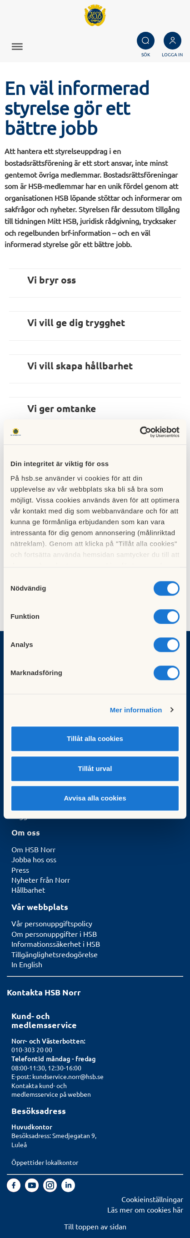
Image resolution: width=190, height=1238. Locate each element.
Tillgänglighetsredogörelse (54, 954)
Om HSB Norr (33, 849)
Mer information (136, 710)
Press (20, 869)
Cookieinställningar (152, 1198)
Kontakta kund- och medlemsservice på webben (51, 1090)
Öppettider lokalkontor (44, 1162)
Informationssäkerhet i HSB (55, 943)
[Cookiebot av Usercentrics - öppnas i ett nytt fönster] (140, 432)
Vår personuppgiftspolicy (51, 923)
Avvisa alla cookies (95, 798)
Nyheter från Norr (40, 879)
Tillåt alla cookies (95, 738)
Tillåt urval (95, 768)
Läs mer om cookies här (145, 1209)
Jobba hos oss (33, 859)
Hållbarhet (28, 889)
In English (26, 964)
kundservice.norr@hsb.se (68, 1076)
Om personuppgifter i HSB (54, 933)
